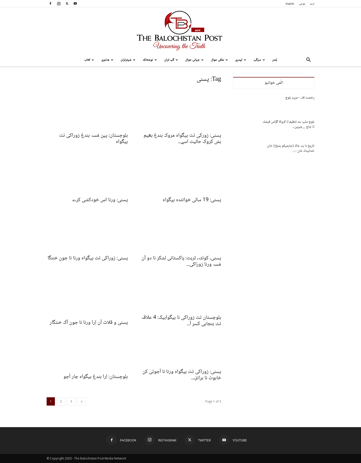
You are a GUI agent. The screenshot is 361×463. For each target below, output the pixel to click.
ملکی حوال (219, 60)
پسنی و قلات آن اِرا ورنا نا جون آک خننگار (89, 322)
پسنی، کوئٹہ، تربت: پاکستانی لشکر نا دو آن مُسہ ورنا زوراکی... (181, 261)
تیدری (240, 60)
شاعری (107, 60)
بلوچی (302, 4)
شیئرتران (128, 60)
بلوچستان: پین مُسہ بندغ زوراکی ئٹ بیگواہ (93, 138)
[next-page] (81, 401)
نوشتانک (150, 60)
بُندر (274, 60)
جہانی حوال (194, 60)
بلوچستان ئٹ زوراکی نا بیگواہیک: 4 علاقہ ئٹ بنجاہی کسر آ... (181, 320)
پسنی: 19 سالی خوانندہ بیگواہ (192, 200)
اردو (312, 4)
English (290, 4)
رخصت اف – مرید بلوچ (299, 98)
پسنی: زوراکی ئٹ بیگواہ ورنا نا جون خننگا (88, 258)
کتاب (89, 60)
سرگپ (259, 60)
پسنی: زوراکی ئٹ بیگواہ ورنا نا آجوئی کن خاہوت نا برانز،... (181, 374)
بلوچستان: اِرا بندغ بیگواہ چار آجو (95, 376)
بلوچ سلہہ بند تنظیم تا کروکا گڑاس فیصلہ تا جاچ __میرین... (288, 124)
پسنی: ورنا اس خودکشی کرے (100, 200)
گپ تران (171, 60)
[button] (308, 60)
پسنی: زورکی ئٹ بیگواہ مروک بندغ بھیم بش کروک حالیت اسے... (182, 138)
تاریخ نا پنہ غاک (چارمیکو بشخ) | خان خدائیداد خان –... (290, 148)
